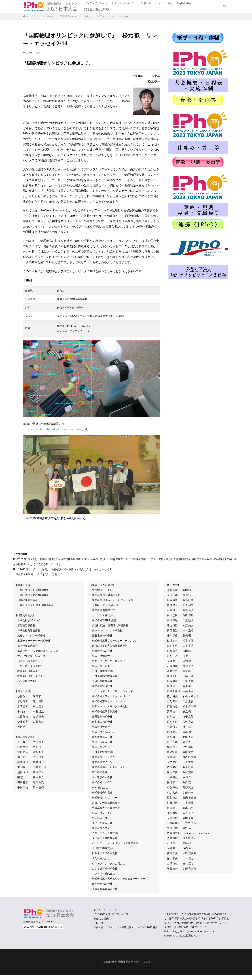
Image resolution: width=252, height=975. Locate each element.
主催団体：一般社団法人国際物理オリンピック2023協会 (126, 927)
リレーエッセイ (164, 3)
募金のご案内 (101, 918)
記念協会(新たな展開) (96, 9)
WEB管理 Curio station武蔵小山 (43, 926)
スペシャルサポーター (124, 3)
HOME (29, 16)
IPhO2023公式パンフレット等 (111, 914)
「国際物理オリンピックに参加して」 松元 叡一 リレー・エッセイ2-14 (94, 16)
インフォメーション (95, 3)
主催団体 (146, 3)
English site (184, 3)
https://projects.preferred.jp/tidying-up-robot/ (52, 429)
